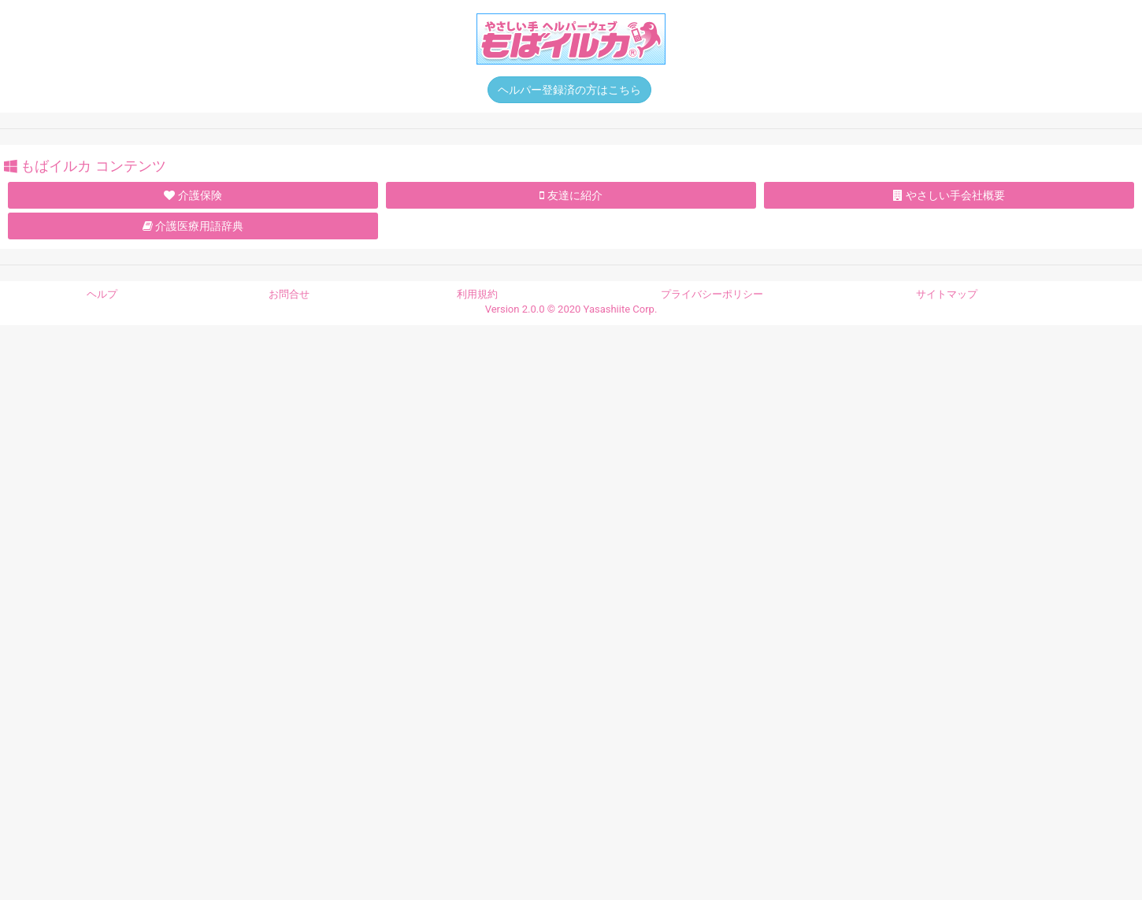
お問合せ (289, 294)
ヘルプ (102, 294)
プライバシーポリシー (712, 294)
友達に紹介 (570, 195)
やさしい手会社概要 (948, 195)
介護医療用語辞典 (193, 226)
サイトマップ (946, 294)
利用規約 (477, 294)
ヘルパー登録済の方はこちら (569, 89)
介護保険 (192, 195)
